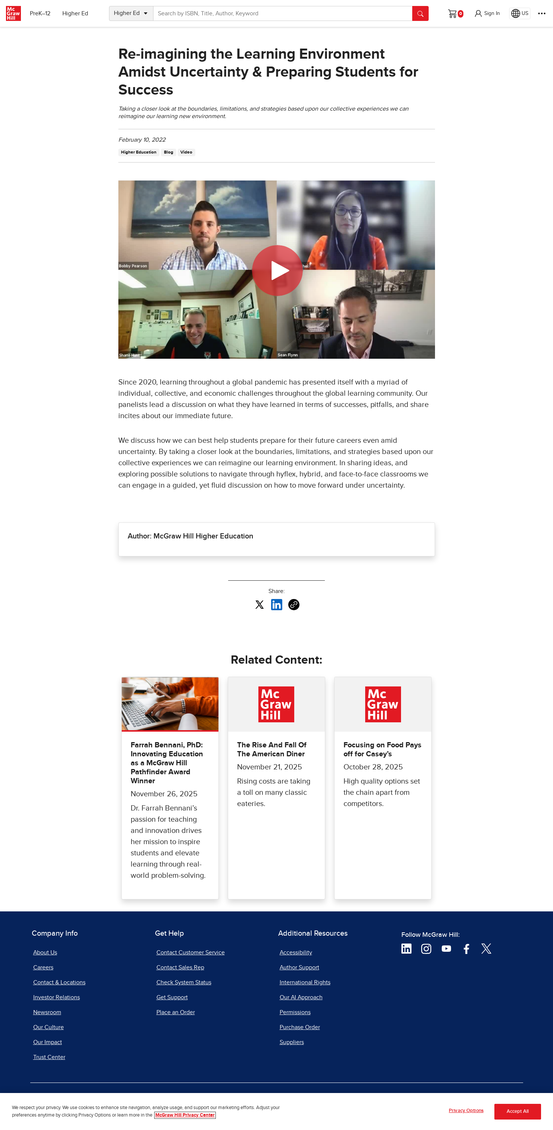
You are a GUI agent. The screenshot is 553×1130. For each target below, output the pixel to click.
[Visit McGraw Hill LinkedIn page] (406, 948)
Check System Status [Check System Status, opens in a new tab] (183, 982)
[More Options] (542, 13)
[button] (487, 13)
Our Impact (47, 1042)
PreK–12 (40, 13)
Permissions (295, 1012)
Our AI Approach (301, 997)
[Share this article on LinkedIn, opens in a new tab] (276, 604)
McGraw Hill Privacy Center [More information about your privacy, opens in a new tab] (185, 1116)
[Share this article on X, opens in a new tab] (259, 604)
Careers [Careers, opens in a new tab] (43, 967)
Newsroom (47, 1012)
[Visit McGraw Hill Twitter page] (486, 948)
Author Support (299, 967)
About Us (45, 952)
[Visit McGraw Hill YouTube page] (446, 948)
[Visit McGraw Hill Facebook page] (467, 948)
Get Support (172, 997)
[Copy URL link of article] (293, 604)
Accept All (518, 1113)
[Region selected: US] (520, 13)
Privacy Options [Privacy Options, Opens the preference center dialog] (466, 1112)
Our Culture (48, 1027)
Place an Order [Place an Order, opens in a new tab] (175, 1012)
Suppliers (292, 1042)
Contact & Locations (59, 982)
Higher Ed (75, 13)
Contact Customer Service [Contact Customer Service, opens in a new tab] (190, 952)
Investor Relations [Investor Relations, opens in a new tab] (56, 997)
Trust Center (49, 1057)
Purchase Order (300, 1027)
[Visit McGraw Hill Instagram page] (426, 948)
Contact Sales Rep (180, 967)
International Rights (305, 982)
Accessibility (296, 952)
